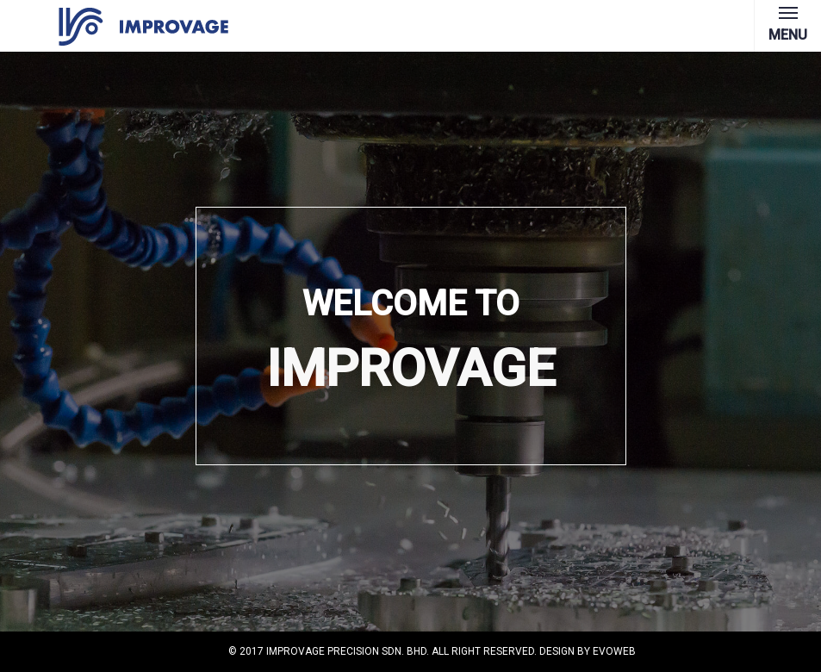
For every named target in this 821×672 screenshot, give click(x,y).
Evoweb (614, 651)
